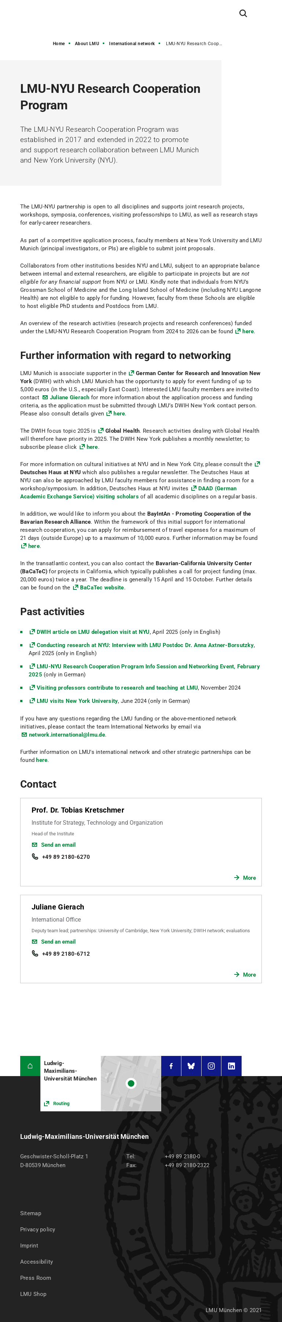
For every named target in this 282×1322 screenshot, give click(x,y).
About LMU (87, 43)
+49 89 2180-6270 (66, 857)
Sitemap (30, 1213)
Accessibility (36, 1262)
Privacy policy (37, 1229)
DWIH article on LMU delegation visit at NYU (93, 632)
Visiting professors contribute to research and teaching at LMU (117, 687)
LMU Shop (33, 1294)
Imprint (29, 1245)
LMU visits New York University (77, 701)
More (249, 878)
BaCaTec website (102, 587)
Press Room (35, 1278)
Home (59, 43)
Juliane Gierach (70, 397)
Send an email (58, 845)
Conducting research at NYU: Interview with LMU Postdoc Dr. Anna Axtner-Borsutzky (145, 645)
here (248, 331)
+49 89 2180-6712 (66, 954)
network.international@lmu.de (67, 734)
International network (132, 43)
